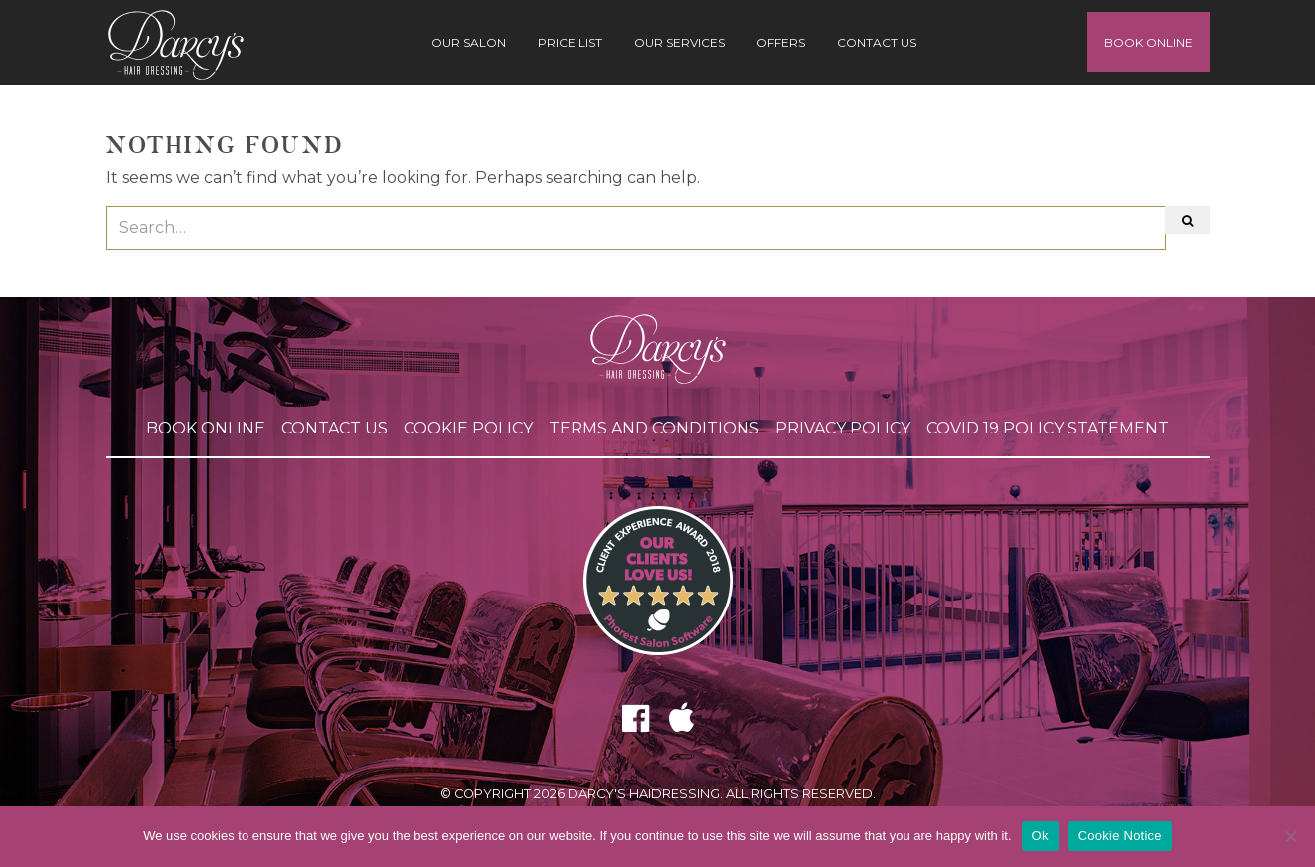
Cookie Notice (1120, 835)
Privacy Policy (842, 428)
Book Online (1148, 42)
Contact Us (876, 42)
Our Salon (468, 42)
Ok (1040, 835)
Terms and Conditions (654, 428)
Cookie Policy (468, 428)
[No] (1290, 836)
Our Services (679, 42)
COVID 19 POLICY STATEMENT (1047, 428)
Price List (570, 42)
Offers (780, 42)
